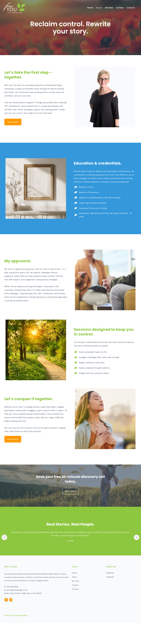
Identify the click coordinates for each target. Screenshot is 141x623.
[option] (70, 537)
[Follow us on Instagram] (11, 600)
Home (90, 7)
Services (109, 7)
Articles (120, 7)
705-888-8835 (12, 587)
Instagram (110, 577)
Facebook (110, 573)
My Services (12, 439)
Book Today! (70, 491)
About (99, 7)
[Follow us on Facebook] (6, 600)
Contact (130, 7)
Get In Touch (13, 122)
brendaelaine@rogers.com (16, 590)
